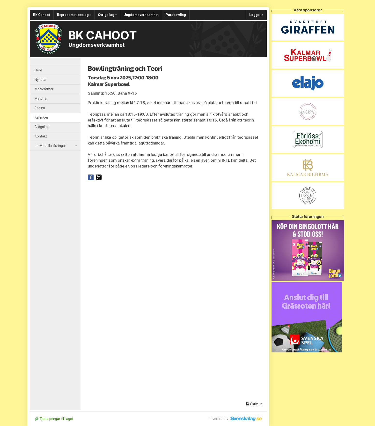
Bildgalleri (42, 127)
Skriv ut (254, 404)
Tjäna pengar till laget (54, 419)
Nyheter (41, 80)
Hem (38, 70)
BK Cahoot (41, 15)
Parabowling (176, 15)
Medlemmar (44, 89)
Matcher (41, 99)
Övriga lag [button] (107, 15)
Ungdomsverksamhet (141, 15)
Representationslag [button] (74, 15)
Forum (40, 108)
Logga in (256, 15)
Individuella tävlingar (56, 146)
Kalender (41, 117)
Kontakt (41, 136)
